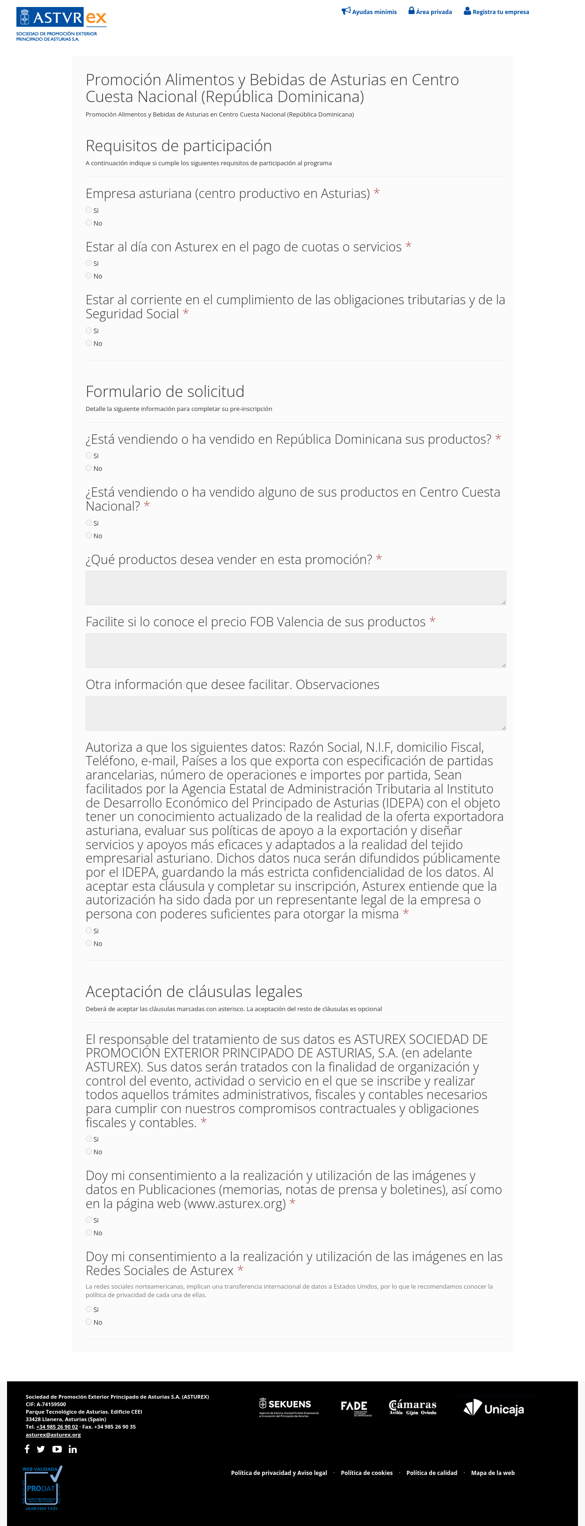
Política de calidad (432, 1473)
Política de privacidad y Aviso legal (279, 1473)
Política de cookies (367, 1473)
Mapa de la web (493, 1473)
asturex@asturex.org (53, 1434)
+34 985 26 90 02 (57, 1426)
